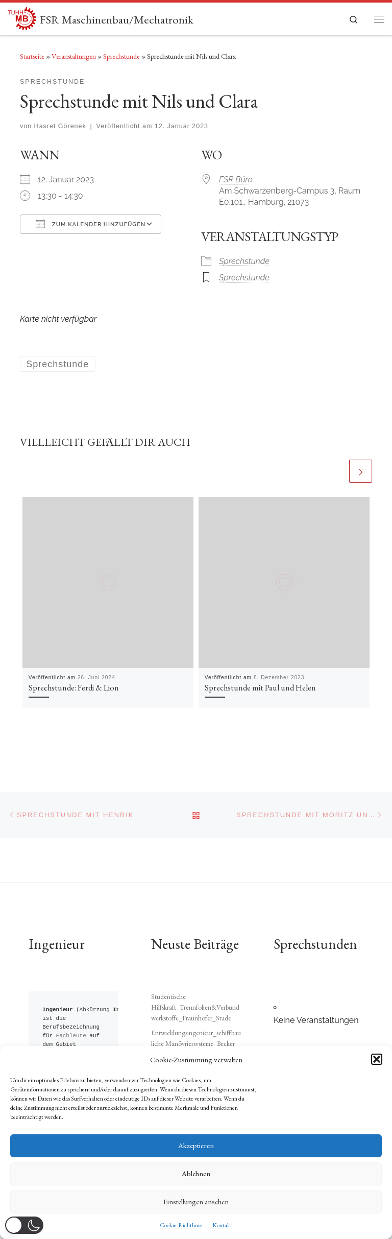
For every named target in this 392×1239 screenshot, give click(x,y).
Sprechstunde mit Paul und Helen (260, 687)
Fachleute (71, 1020)
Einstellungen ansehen (196, 1201)
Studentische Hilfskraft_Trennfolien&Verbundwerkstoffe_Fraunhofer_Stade (195, 991)
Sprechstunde (121, 56)
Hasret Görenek (60, 126)
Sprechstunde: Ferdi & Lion (74, 687)
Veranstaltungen (74, 56)
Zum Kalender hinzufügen (90, 223)
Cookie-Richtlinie (181, 1225)
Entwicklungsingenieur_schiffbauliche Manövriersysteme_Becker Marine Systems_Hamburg (196, 1028)
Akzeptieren (196, 1145)
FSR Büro (236, 179)
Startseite (32, 56)
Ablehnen (196, 1173)
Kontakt (222, 1225)
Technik (68, 1037)
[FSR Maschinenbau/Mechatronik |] (22, 17)
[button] (377, 1059)
